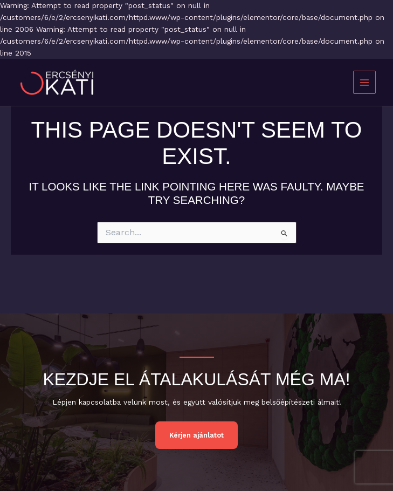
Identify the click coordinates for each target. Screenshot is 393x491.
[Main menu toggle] (364, 82)
